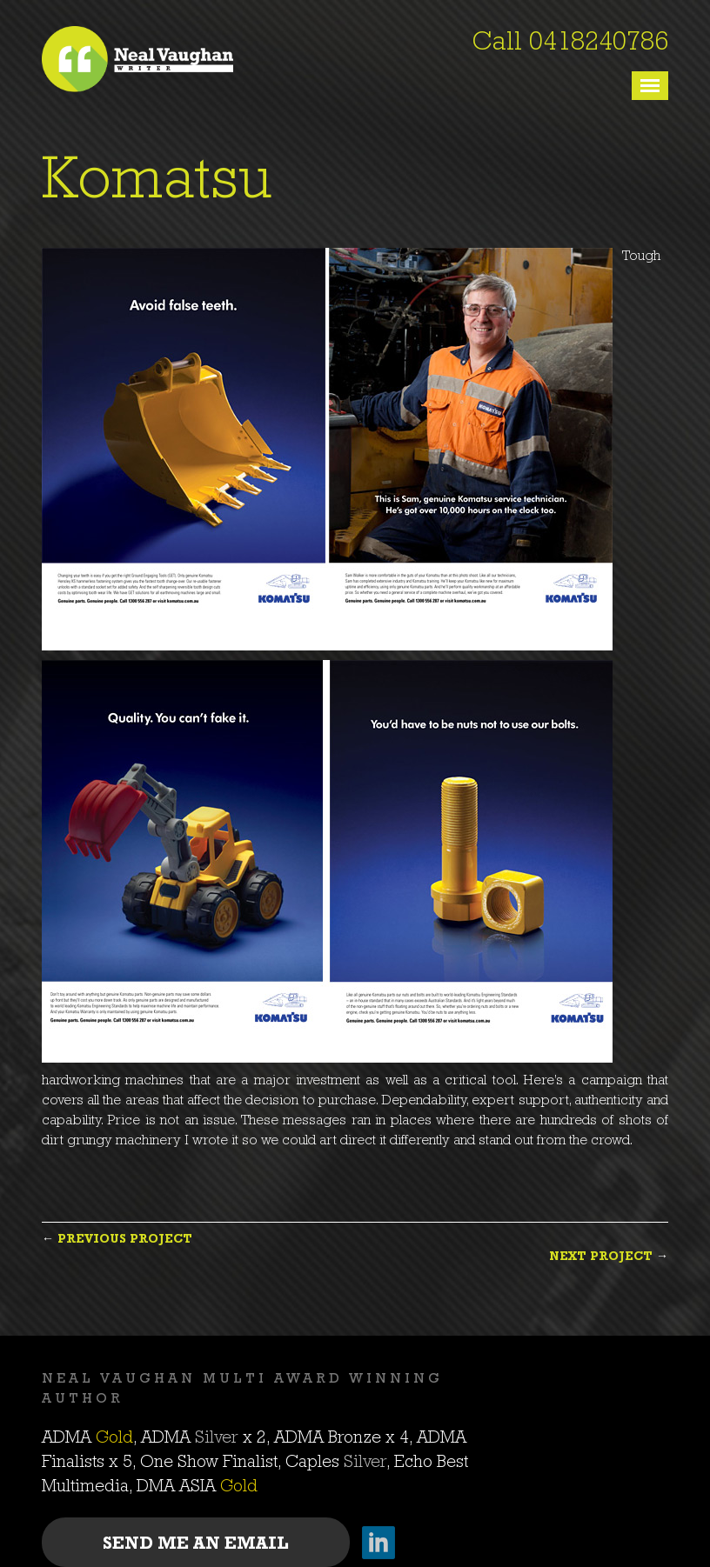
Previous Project (124, 1240)
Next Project (601, 1257)
